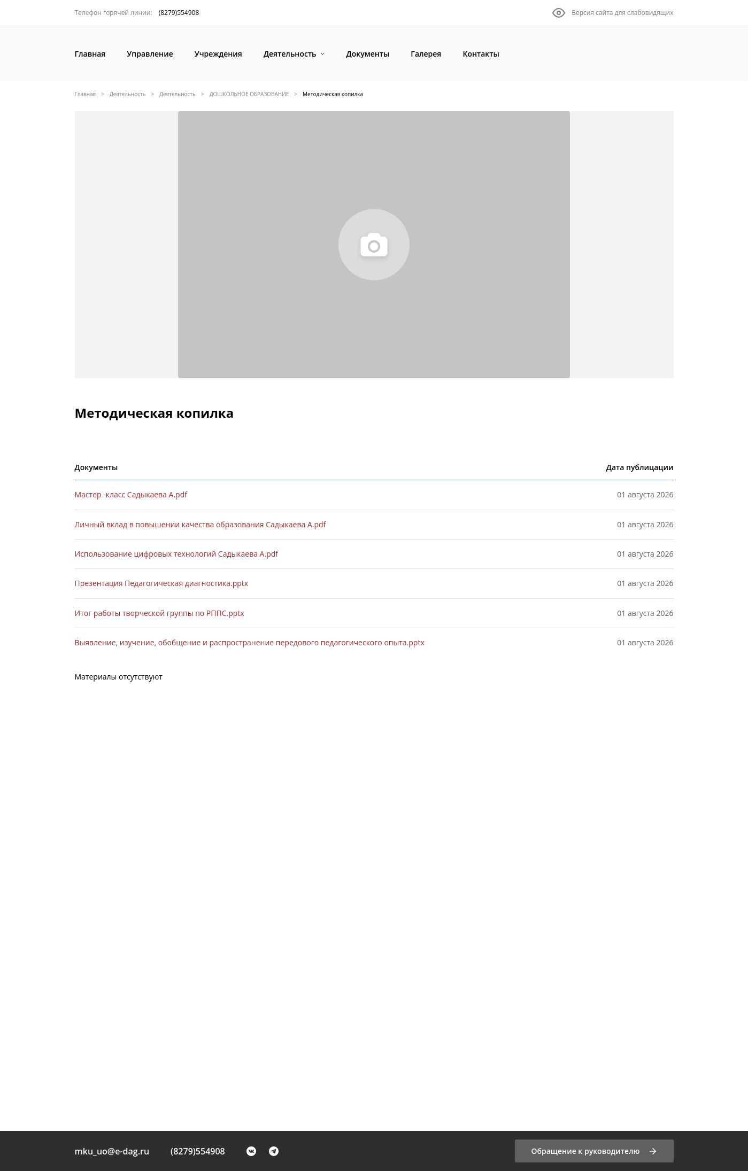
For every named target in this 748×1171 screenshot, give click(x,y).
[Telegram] (274, 1151)
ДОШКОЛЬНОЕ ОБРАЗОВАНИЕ (249, 94)
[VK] (251, 1151)
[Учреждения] (218, 53)
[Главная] (90, 53)
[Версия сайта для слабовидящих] (612, 12)
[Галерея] (426, 53)
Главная (85, 94)
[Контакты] (481, 53)
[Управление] (149, 53)
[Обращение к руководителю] (594, 1150)
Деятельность (128, 94)
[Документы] (368, 53)
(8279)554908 (198, 1151)
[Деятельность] (294, 53)
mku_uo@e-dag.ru (112, 1151)
